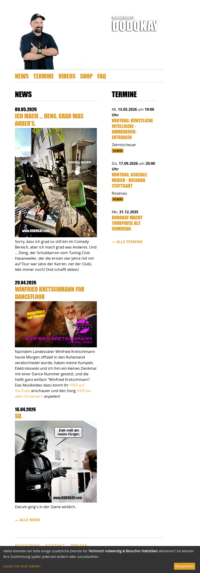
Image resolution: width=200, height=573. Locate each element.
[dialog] (100, 559)
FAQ (101, 76)
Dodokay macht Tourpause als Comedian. (127, 222)
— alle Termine (127, 241)
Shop (86, 76)
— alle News (27, 519)
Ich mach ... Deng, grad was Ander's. (49, 119)
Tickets (117, 150)
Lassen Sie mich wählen (22, 566)
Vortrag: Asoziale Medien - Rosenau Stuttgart (129, 180)
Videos (66, 76)
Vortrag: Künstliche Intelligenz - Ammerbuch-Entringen (132, 128)
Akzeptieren (184, 566)
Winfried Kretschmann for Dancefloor (49, 292)
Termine (43, 76)
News (22, 76)
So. (18, 416)
